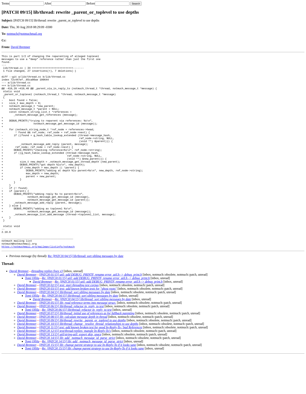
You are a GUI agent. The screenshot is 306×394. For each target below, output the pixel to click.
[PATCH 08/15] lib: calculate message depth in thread (73, 355)
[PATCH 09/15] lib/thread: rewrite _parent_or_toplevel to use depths (82, 359)
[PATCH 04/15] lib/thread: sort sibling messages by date (74, 330)
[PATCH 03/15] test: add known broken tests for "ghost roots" (78, 327)
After (47, 3)
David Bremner (20, 47)
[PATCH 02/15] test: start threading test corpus (69, 323)
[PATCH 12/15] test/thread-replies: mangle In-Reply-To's (75, 369)
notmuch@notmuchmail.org (24, 33)
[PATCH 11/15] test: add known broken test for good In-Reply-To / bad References (90, 366)
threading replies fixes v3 (47, 309)
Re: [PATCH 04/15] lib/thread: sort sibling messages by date (85, 294)
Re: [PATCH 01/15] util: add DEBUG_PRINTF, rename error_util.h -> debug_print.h (96, 316)
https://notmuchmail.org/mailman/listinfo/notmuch (38, 285)
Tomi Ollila (32, 316)
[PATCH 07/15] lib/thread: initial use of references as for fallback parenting (86, 352)
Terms (5, 3)
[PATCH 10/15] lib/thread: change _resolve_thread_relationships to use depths (88, 362)
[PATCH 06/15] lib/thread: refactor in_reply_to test (71, 345)
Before (90, 3)
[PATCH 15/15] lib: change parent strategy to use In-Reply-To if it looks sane (87, 383)
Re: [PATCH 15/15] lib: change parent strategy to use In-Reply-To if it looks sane (93, 387)
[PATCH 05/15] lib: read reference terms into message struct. (77, 341)
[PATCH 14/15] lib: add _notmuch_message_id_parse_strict (77, 376)
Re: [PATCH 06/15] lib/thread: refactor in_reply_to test (77, 348)
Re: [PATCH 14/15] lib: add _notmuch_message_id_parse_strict (82, 380)
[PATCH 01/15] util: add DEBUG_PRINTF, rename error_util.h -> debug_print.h (90, 313)
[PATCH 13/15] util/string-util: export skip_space (70, 373)
